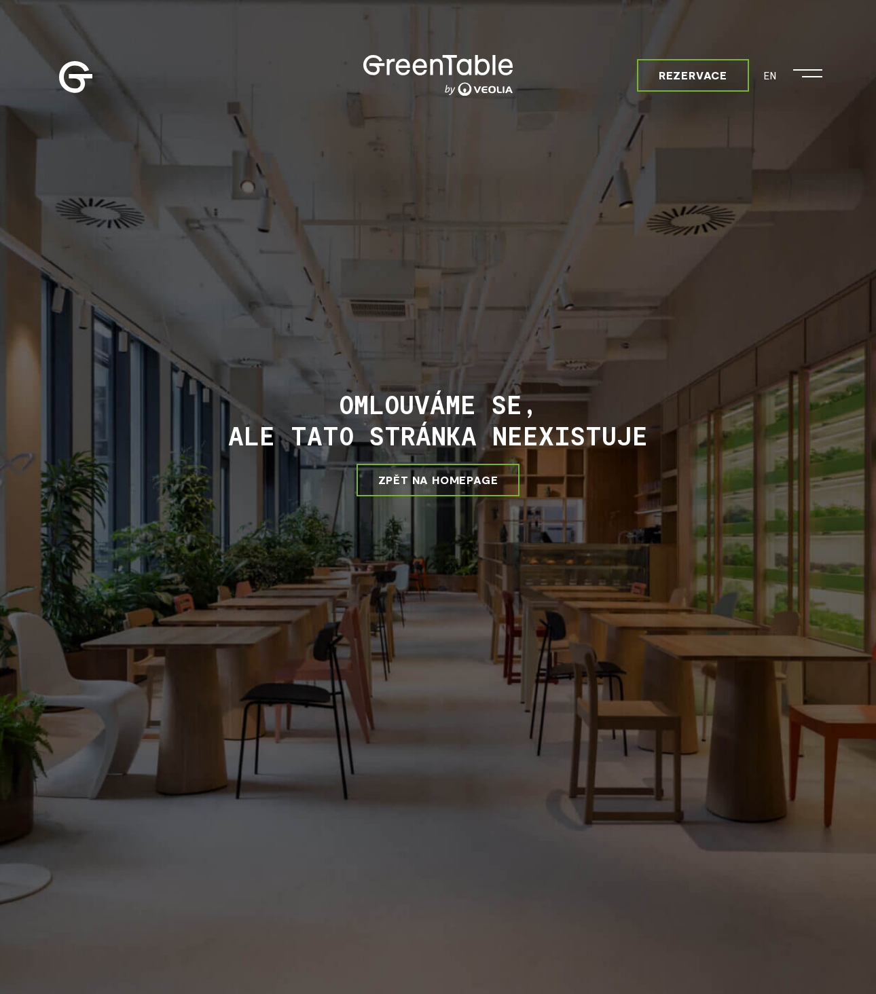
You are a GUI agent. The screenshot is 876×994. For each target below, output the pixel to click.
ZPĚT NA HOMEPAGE (438, 479)
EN (769, 75)
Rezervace (693, 75)
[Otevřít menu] (807, 70)
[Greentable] (438, 75)
